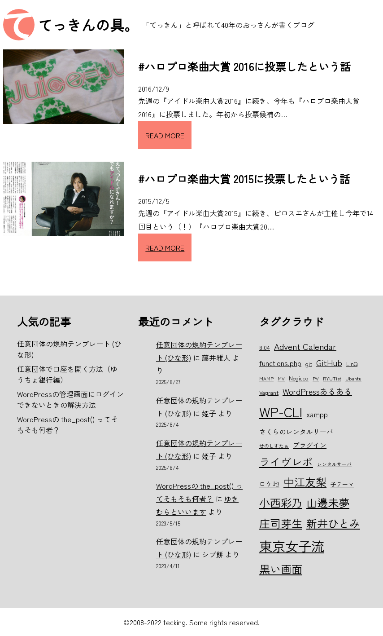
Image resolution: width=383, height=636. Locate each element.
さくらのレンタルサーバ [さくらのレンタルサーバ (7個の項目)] (296, 431)
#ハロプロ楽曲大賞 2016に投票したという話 (244, 66)
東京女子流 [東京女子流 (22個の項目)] (291, 545)
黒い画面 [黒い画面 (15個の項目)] (280, 569)
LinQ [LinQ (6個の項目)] (351, 363)
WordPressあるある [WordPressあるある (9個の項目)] (317, 391)
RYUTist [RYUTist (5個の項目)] (332, 378)
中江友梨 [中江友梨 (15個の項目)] (304, 482)
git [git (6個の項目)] (308, 363)
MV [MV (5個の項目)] (281, 378)
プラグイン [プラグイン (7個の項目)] (309, 445)
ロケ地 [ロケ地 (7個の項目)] (269, 483)
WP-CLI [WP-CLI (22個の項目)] (280, 411)
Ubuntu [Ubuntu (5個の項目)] (353, 378)
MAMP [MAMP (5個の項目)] (266, 378)
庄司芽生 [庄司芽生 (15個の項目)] (280, 523)
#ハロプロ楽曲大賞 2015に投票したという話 (244, 178)
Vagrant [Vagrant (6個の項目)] (269, 392)
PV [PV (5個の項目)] (316, 378)
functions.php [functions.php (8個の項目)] (280, 363)
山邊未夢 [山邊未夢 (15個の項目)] (327, 502)
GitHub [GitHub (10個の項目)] (329, 362)
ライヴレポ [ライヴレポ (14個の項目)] (286, 461)
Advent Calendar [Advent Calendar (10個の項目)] (305, 346)
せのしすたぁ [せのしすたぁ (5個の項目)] (274, 445)
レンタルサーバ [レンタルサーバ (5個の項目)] (334, 464)
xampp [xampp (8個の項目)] (317, 414)
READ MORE (164, 135)
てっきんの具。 (88, 24)
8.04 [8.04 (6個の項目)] (264, 347)
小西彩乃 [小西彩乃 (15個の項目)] (280, 502)
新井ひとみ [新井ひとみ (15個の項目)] (333, 523)
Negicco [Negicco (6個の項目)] (299, 378)
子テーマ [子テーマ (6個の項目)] (342, 484)
